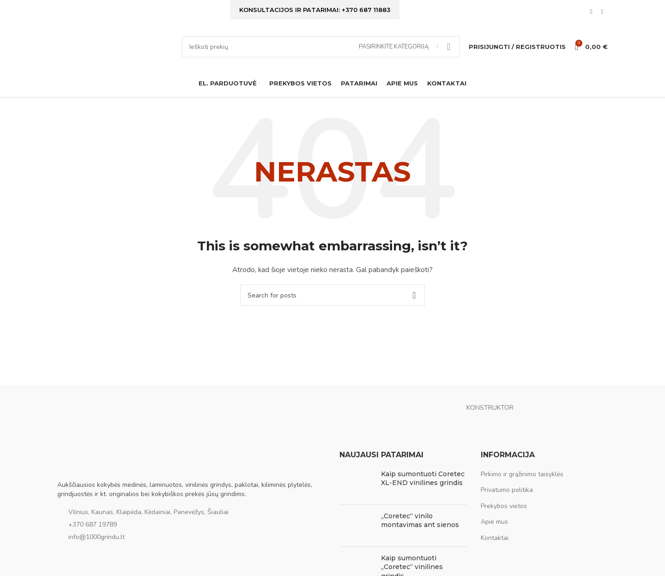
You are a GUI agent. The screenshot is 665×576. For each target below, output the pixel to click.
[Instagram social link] (602, 13)
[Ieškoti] (320, 49)
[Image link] (103, 464)
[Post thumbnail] (356, 488)
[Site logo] (115, 48)
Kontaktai (494, 542)
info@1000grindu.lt (96, 541)
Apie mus (494, 526)
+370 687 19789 (92, 528)
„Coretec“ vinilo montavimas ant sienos (420, 525)
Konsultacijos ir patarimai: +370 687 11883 (314, 10)
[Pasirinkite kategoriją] (398, 49)
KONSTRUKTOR (490, 412)
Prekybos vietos (504, 510)
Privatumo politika (507, 494)
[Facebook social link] (591, 13)
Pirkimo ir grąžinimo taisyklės (522, 478)
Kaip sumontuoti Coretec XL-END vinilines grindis (423, 482)
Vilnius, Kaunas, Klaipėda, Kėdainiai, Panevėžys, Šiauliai (148, 516)
